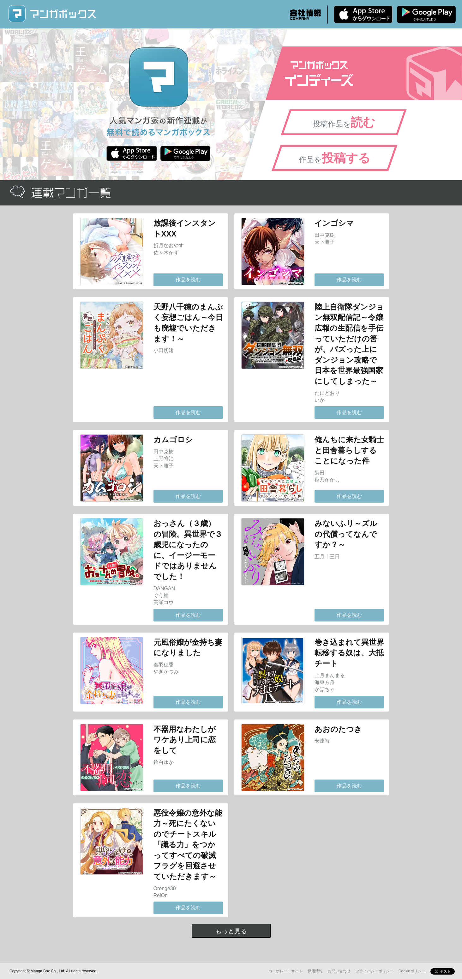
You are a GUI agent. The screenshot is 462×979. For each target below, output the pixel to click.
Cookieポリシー (412, 971)
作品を (334, 158)
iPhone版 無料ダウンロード (363, 14)
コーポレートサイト (285, 971)
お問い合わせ (339, 971)
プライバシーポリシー (374, 971)
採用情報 (315, 971)
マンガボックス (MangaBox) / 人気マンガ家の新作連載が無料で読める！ (52, 14)
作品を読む (188, 279)
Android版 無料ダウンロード (426, 14)
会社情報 (305, 14)
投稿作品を (344, 122)
